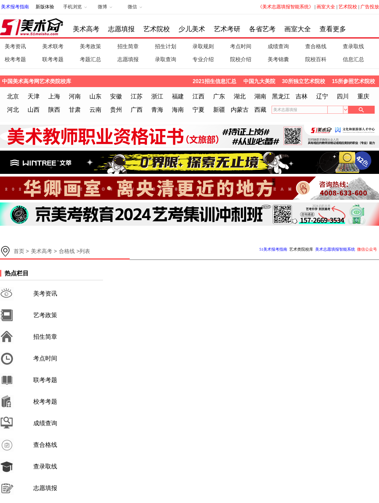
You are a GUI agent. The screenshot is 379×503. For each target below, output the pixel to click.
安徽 (116, 96)
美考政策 (90, 46)
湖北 (240, 96)
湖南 (260, 96)
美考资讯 (15, 46)
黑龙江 (281, 96)
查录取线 (353, 46)
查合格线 (315, 46)
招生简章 (128, 46)
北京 (13, 96)
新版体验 (45, 6)
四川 (343, 96)
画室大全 (325, 6)
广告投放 (369, 6)
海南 (178, 109)
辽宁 (322, 96)
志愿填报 (121, 29)
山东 (95, 96)
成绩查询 (278, 46)
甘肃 (75, 109)
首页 (19, 251)
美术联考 (52, 46)
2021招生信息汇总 (214, 81)
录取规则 (203, 46)
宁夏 (198, 109)
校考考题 (15, 59)
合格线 (67, 251)
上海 (54, 96)
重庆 (363, 96)
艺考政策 (45, 315)
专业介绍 (203, 59)
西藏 (260, 109)
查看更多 (332, 29)
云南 (95, 109)
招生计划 (165, 46)
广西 (137, 109)
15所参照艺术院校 (353, 81)
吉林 (302, 96)
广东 (219, 96)
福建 (178, 96)
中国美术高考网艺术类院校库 (36, 81)
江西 (198, 96)
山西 (34, 109)
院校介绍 (240, 59)
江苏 (137, 96)
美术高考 (86, 29)
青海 (157, 109)
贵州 (116, 109)
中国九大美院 (259, 81)
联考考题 (52, 59)
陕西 (54, 109)
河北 (13, 109)
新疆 (219, 109)
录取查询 (165, 59)
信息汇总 (353, 59)
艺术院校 (347, 6)
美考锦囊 (278, 59)
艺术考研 (227, 29)
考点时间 (240, 46)
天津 (34, 96)
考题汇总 (90, 59)
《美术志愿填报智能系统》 (286, 6)
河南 (75, 96)
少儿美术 (192, 29)
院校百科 (315, 59)
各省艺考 (262, 29)
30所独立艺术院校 (303, 81)
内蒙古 (240, 109)
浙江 (157, 96)
